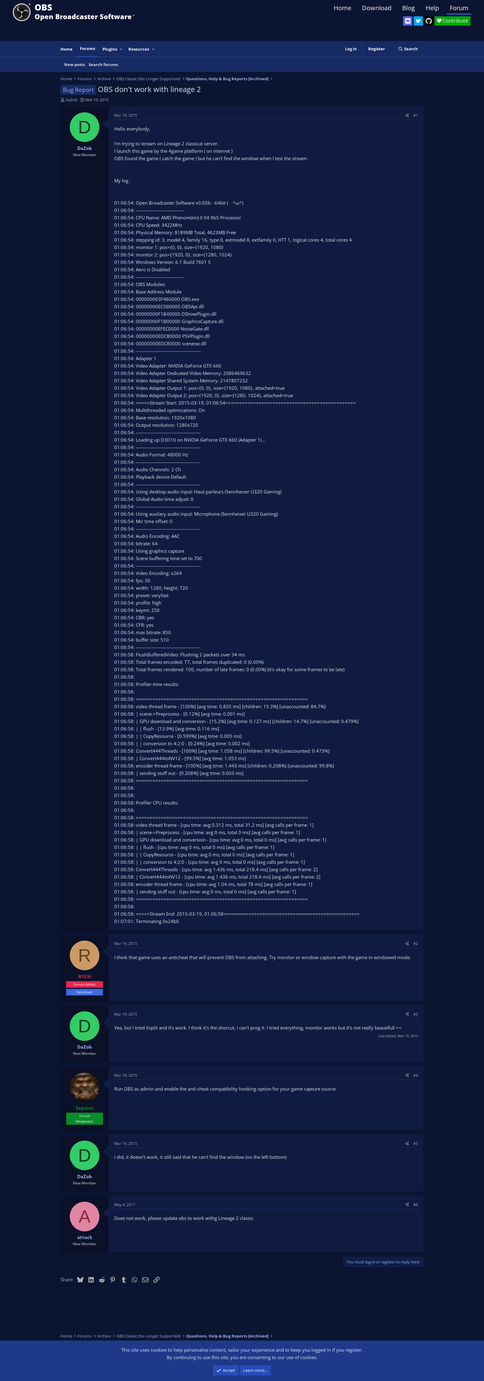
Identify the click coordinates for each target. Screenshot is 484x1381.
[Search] (408, 48)
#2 (415, 943)
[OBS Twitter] (418, 21)
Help (432, 8)
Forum (459, 8)
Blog (408, 8)
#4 (415, 1075)
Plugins (109, 49)
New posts (74, 64)
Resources (138, 49)
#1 (415, 115)
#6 (415, 1204)
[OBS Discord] (407, 21)
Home (342, 8)
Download (376, 8)
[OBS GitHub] (428, 21)
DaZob (71, 99)
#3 (415, 1014)
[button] (121, 49)
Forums (87, 48)
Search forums (103, 64)
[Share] (407, 115)
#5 (415, 1143)
